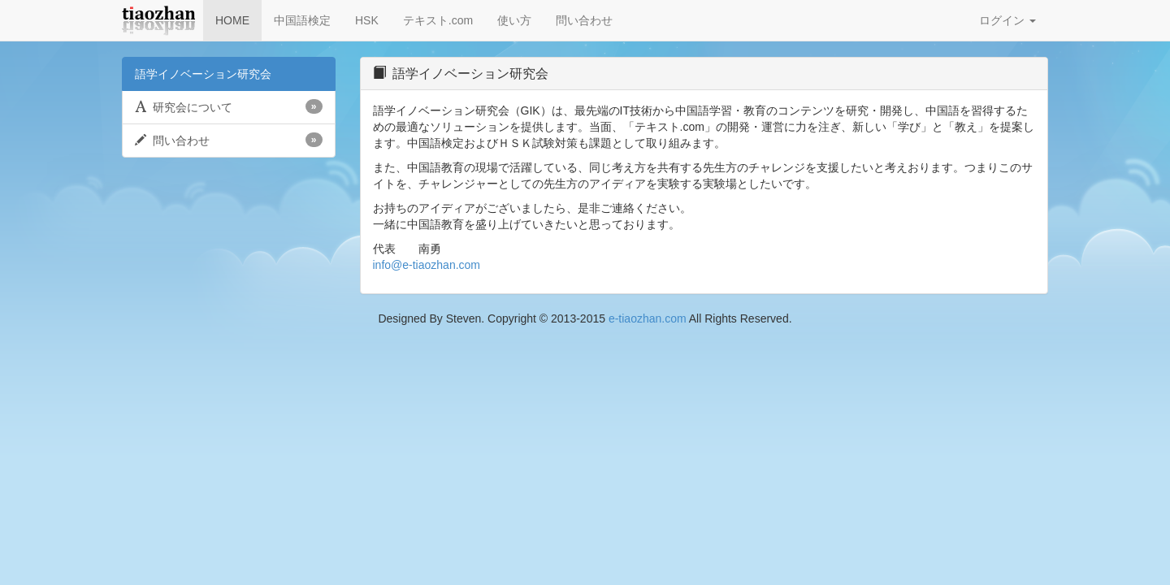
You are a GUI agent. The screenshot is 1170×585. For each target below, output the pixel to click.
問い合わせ (584, 20)
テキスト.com (438, 20)
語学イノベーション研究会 (203, 73)
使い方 (514, 20)
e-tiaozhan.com (648, 318)
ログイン (1007, 20)
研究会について (229, 106)
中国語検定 (302, 20)
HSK (367, 20)
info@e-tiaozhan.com (427, 264)
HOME (232, 20)
